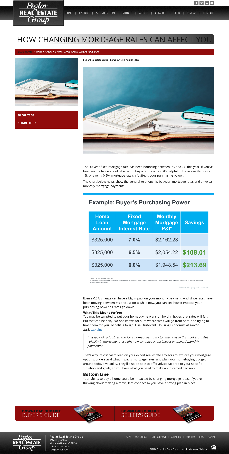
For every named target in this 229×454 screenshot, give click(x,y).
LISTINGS (84, 13)
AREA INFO (161, 13)
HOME (68, 13)
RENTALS (127, 13)
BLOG (177, 13)
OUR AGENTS (176, 437)
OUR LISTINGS (141, 437)
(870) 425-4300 (182, 3)
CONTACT (208, 13)
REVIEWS (191, 13)
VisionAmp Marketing (198, 449)
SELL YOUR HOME (105, 13)
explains (96, 329)
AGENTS (143, 13)
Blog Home (25, 51)
